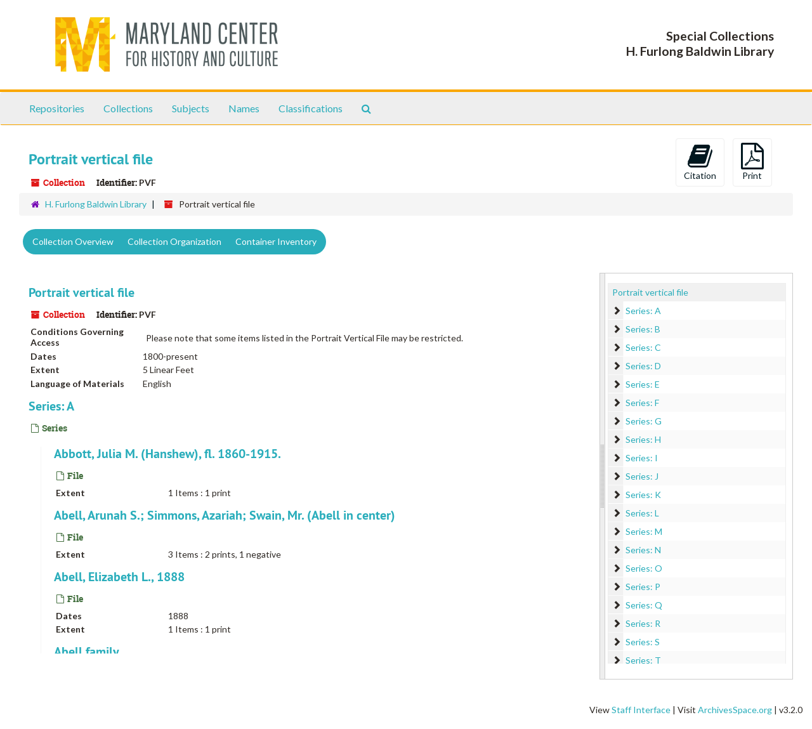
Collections (128, 108)
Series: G (643, 421)
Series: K (643, 494)
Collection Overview (73, 241)
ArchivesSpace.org (735, 709)
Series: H (643, 439)
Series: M (643, 531)
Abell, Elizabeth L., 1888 (119, 576)
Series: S (642, 641)
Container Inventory (276, 241)
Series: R (642, 623)
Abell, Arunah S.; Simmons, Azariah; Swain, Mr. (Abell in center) (224, 515)
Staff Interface (641, 709)
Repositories (56, 108)
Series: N (643, 549)
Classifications (310, 108)
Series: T (643, 660)
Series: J (641, 476)
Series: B (642, 329)
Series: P (642, 586)
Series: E (642, 384)
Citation (700, 162)
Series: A (51, 406)
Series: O (643, 568)
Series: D (643, 365)
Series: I (641, 457)
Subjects (190, 108)
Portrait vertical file (81, 292)
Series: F (642, 402)
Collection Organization (174, 241)
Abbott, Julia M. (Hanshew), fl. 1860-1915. (167, 453)
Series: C (643, 347)
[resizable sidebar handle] (602, 476)
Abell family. (88, 651)
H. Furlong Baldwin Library (96, 204)
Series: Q (643, 605)
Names (243, 108)
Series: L (642, 513)
